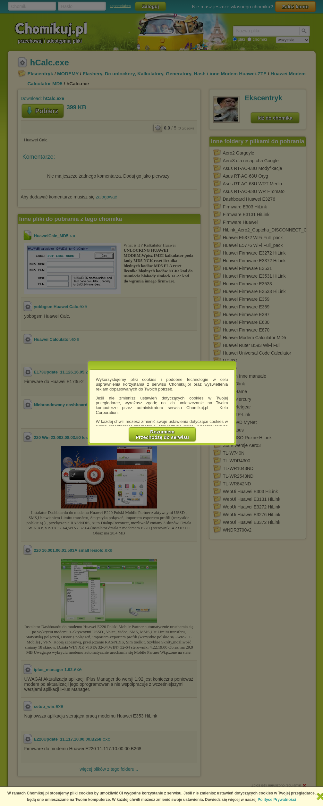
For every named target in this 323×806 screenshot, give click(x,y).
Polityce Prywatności (277, 799)
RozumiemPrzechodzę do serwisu (162, 434)
